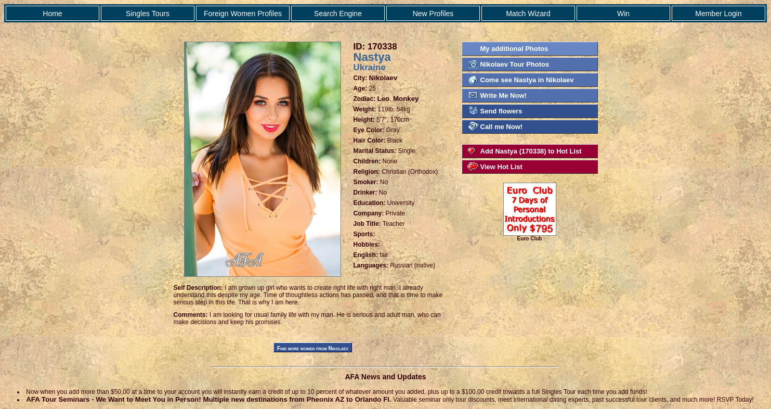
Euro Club (529, 236)
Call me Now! (501, 127)
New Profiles (433, 13)
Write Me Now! (503, 95)
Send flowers (501, 111)
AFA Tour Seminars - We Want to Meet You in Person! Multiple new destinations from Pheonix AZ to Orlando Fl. (208, 399)
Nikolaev (383, 78)
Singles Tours (147, 13)
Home (52, 13)
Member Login (718, 13)
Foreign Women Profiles (243, 13)
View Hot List (501, 167)
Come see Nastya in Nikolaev (527, 80)
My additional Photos (514, 49)
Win (623, 13)
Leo (383, 99)
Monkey (406, 99)
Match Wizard (528, 13)
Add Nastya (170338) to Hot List (531, 151)
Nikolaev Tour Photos (515, 64)
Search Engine (338, 13)
